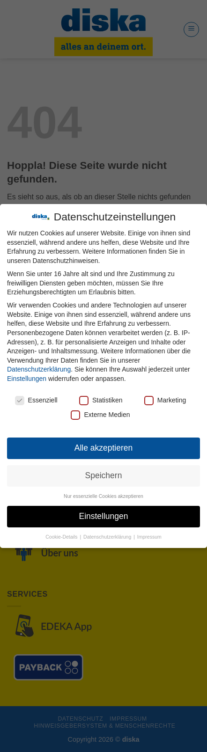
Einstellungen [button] (103, 516)
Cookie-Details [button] (62, 537)
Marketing (165, 400)
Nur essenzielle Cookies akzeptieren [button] (103, 496)
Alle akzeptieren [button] (103, 448)
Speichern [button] (103, 475)
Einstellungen (26, 378)
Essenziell (36, 400)
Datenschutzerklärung (39, 369)
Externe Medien (100, 414)
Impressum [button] (149, 537)
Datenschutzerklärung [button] (108, 537)
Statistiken (101, 400)
